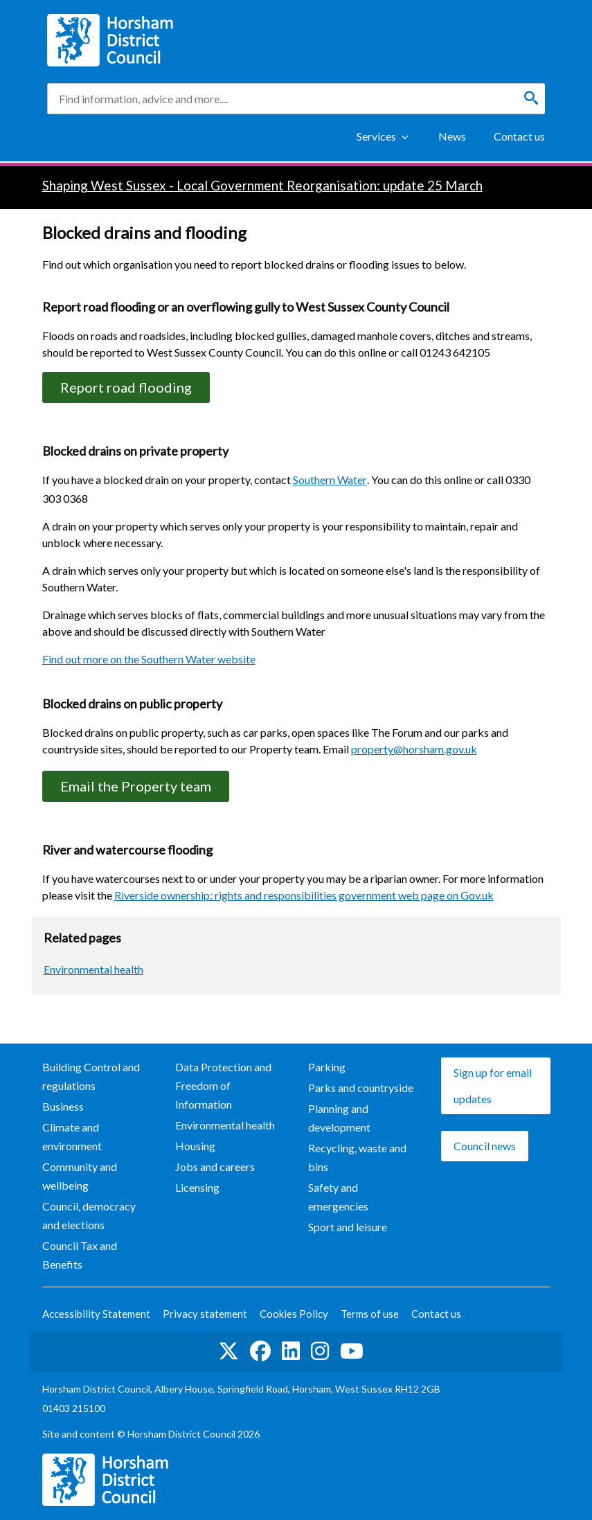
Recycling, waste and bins (357, 1157)
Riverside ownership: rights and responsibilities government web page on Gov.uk (304, 895)
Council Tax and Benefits (79, 1255)
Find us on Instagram (320, 1351)
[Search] (531, 98)
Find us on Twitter (228, 1351)
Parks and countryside (360, 1087)
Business (63, 1106)
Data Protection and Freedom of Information (223, 1085)
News (452, 136)
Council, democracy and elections (89, 1215)
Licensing (197, 1187)
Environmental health (93, 969)
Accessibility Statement (96, 1313)
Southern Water (330, 479)
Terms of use (370, 1313)
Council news (485, 1145)
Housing (195, 1145)
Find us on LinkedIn (291, 1351)
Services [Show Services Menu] (376, 136)
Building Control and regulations (91, 1076)
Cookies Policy (294, 1313)
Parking (327, 1066)
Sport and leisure (347, 1226)
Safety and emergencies (338, 1197)
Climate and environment (72, 1136)
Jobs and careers (215, 1166)
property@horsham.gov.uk (414, 748)
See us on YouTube (352, 1351)
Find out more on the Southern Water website (148, 658)
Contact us (519, 136)
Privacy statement (205, 1313)
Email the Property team (135, 786)
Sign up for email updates (493, 1085)
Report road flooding (126, 387)
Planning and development (339, 1118)
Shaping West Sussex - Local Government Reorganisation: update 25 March (262, 185)
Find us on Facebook (260, 1351)
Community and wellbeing (79, 1176)
